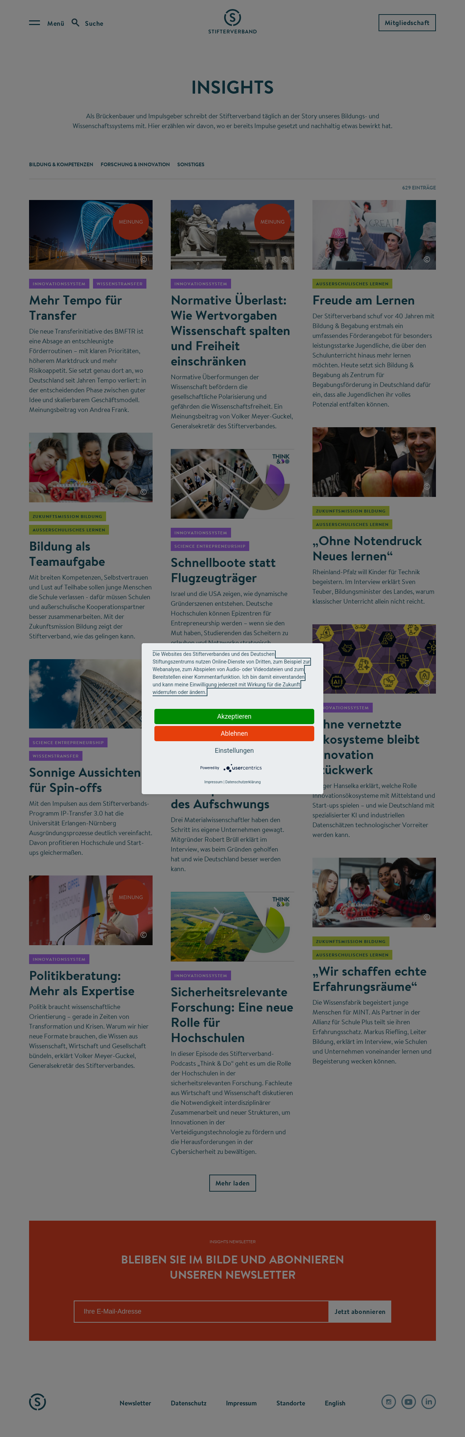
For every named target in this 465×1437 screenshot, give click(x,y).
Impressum (213, 782)
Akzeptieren (234, 716)
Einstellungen (234, 750)
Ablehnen (234, 733)
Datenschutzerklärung (242, 782)
